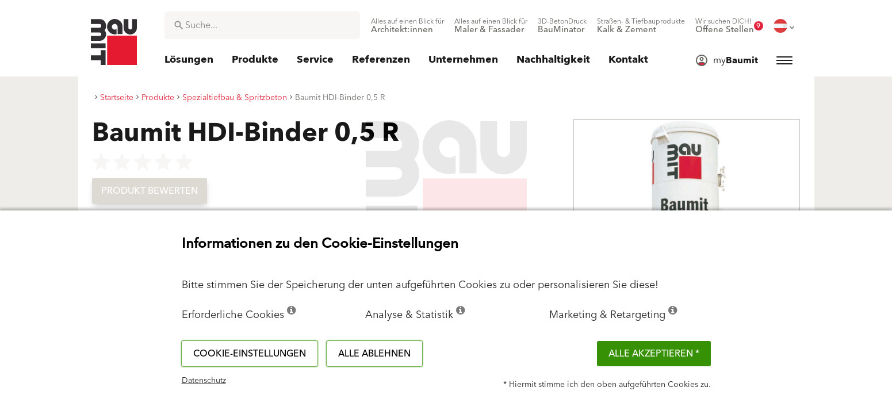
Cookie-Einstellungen (249, 354)
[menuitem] (407, 26)
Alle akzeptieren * (653, 354)
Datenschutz (204, 381)
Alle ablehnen (374, 354)
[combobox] (262, 25)
